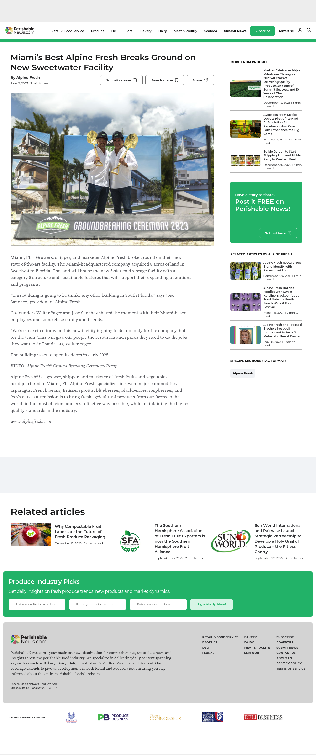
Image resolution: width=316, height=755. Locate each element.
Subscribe (262, 31)
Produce (97, 31)
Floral (129, 31)
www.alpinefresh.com (31, 421)
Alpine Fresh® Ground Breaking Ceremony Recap (72, 366)
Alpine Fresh (28, 77)
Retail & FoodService (67, 31)
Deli (114, 31)
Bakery (146, 31)
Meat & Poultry (185, 31)
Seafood (210, 31)
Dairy (162, 31)
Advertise (286, 31)
